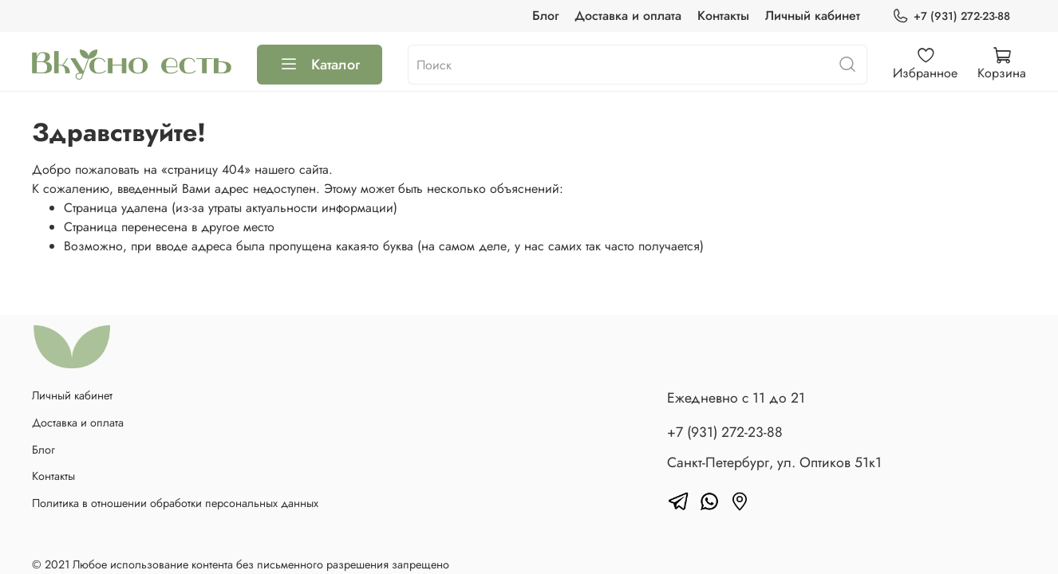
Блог (545, 15)
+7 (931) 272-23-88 (951, 16)
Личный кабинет (812, 15)
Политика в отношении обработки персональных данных (175, 503)
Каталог (319, 64)
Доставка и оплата (627, 15)
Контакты (723, 15)
